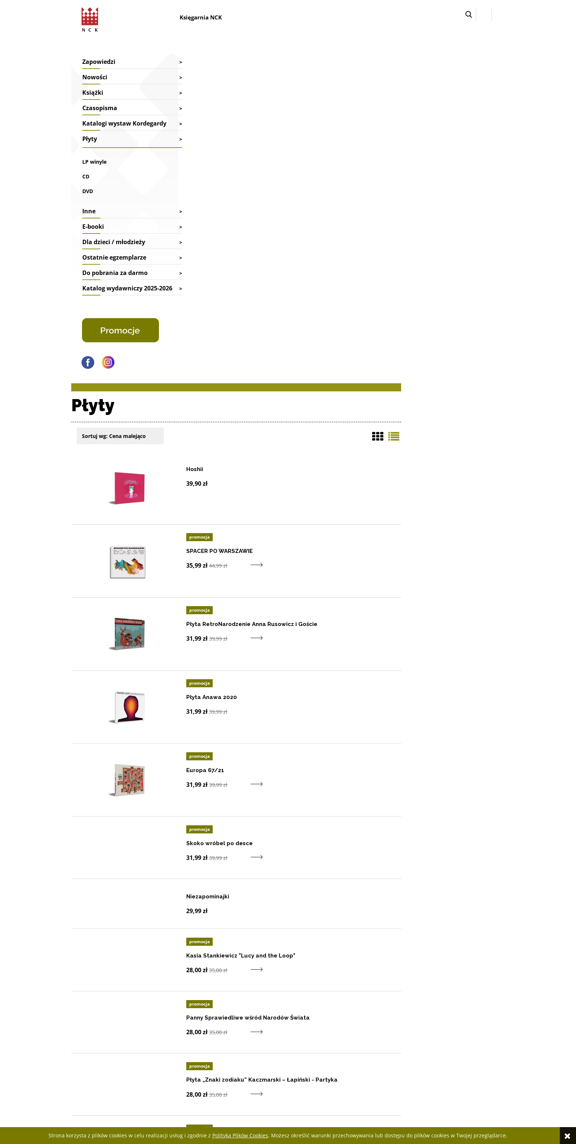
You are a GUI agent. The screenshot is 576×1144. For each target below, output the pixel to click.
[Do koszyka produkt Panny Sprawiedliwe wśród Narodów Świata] (344, 691)
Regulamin (430, 1038)
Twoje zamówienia (351, 1008)
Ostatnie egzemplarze (114, 267)
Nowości (94, 77)
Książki (92, 92)
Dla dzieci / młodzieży (113, 251)
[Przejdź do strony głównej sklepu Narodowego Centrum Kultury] (91, 18)
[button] (468, 14)
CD (85, 185)
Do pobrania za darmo (115, 282)
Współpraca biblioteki (182, 1018)
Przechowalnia (347, 1028)
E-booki (93, 236)
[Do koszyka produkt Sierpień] (344, 879)
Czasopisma (99, 108)
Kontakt (166, 1008)
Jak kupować (431, 1008)
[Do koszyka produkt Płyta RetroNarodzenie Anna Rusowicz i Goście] (344, 295)
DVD (87, 200)
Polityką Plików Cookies (240, 1135)
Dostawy (254, 1018)
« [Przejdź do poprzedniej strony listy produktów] (462, 909)
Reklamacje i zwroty (266, 1028)
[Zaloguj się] (484, 14)
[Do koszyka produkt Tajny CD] (344, 816)
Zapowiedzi (98, 62)
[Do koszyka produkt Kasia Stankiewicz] (344, 628)
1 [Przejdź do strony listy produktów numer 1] (475, 909)
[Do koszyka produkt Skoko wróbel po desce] (344, 514)
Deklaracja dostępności (443, 1018)
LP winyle (94, 170)
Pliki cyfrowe (432, 1028)
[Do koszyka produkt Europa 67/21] (344, 441)
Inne (89, 220)
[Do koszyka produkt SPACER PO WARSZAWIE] (344, 222)
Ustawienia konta (350, 1018)
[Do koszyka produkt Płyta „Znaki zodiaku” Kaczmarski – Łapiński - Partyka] (344, 753)
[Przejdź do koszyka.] (498, 14)
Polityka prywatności (441, 1048)
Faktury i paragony (265, 1008)
